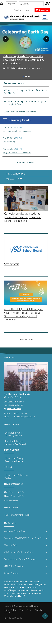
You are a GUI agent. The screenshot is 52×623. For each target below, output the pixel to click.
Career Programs (25, 573)
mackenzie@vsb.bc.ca (24, 416)
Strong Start (11, 237)
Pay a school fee (15, 177)
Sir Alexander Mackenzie (25, 16)
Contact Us (9, 612)
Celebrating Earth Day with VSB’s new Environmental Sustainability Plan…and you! (23, 60)
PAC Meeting (9, 141)
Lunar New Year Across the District (20, 111)
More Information (11, 501)
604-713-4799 (20, 413)
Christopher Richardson (17, 475)
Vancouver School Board (25, 531)
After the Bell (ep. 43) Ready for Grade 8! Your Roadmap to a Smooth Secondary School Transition (23, 287)
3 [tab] (29, 76)
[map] (1, 4)
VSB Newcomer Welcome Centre (25, 552)
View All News (26, 339)
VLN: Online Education (25, 566)
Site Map (39, 610)
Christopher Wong (14, 458)
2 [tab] (26, 76)
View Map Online (14, 408)
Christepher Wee (13, 432)
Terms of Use (25, 610)
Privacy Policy (10, 610)
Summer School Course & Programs (25, 559)
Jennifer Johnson (14, 441)
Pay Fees (11, 4)
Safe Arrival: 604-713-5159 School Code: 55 (25, 538)
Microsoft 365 (14, 183)
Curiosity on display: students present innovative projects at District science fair (22, 189)
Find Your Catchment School (17, 514)
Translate (18, 10)
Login (29, 10)
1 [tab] (23, 76)
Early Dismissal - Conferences (17, 130)
